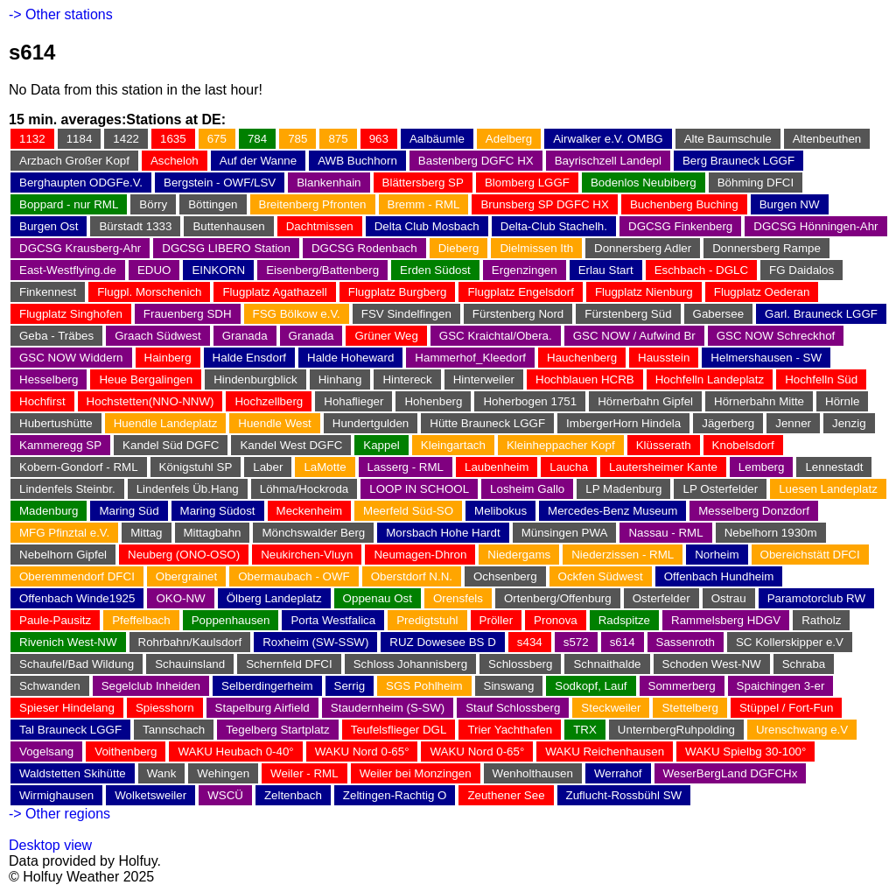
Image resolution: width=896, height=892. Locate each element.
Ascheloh (174, 160)
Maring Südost (218, 510)
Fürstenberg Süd (627, 313)
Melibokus (500, 510)
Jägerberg (728, 423)
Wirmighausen (56, 795)
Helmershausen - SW (766, 357)
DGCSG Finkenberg (680, 226)
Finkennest (47, 292)
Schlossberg (520, 664)
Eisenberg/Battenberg (322, 270)
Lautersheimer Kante (663, 467)
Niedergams (518, 554)
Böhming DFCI (756, 182)
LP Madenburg (623, 488)
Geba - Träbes (56, 335)
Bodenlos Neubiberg (643, 182)
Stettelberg (690, 707)
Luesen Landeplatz (828, 488)
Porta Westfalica (332, 620)
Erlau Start (606, 270)
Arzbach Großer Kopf (74, 160)
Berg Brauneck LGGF (738, 160)
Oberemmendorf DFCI (77, 576)
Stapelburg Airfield (262, 707)
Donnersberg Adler (642, 248)
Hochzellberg (268, 401)
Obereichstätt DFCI (810, 554)
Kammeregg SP (60, 445)
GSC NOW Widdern (71, 357)
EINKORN (218, 270)
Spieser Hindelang (67, 707)
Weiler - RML (304, 773)
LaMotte (325, 467)
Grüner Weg (385, 335)
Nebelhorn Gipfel (63, 554)
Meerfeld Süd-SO (408, 510)
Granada (245, 335)
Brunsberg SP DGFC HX (544, 204)
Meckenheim (309, 510)
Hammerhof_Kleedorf (470, 357)
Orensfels (458, 598)
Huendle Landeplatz (166, 423)
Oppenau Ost (377, 598)
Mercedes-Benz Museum (612, 510)
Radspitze (624, 620)
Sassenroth (685, 642)
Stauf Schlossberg (513, 707)
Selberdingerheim (266, 685)
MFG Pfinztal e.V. (64, 532)
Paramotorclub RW (816, 598)
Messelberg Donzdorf (753, 510)
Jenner (793, 423)
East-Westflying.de (67, 270)
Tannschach (174, 729)
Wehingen (223, 773)
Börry (153, 204)
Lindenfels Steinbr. (67, 488)
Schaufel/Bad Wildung (76, 664)
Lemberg (761, 467)
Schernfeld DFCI (289, 664)
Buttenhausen (228, 226)
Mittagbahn (213, 532)
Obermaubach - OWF (293, 576)
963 (378, 138)
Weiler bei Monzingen (416, 773)
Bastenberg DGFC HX (476, 160)
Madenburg (48, 510)
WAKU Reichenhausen (604, 751)
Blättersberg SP (423, 182)
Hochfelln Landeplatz (709, 379)
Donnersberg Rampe (766, 248)
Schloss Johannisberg (410, 664)
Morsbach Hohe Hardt (443, 532)
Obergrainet (186, 576)
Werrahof (618, 773)
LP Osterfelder (720, 488)
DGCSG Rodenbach (364, 248)
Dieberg (459, 248)
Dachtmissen (320, 226)
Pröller (497, 620)
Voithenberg (125, 751)
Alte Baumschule (728, 138)
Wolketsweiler (150, 795)
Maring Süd (128, 510)
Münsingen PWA (565, 532)
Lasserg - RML (406, 467)
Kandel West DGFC (291, 445)
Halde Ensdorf (249, 357)
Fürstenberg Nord (518, 313)
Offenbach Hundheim (719, 576)
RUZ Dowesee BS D (442, 642)
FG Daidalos (801, 270)
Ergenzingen (524, 270)
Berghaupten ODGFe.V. (81, 182)
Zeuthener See (505, 795)
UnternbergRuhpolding (676, 729)
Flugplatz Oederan (762, 292)
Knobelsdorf (743, 445)
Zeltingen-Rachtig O (395, 795)
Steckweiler (610, 707)
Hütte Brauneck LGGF (487, 423)
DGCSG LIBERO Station (226, 248)
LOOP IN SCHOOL (419, 488)
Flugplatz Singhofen (70, 313)
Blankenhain (328, 182)
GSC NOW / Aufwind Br (634, 335)
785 (297, 138)
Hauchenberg (582, 357)
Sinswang (509, 685)
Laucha (569, 467)
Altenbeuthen (827, 138)
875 (337, 138)
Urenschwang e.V (802, 729)
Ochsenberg (505, 576)
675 (217, 138)
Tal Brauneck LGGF (70, 729)
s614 (622, 642)
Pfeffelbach (141, 620)
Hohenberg (433, 401)
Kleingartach (453, 445)
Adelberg (509, 138)
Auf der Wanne (258, 160)
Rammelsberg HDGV (725, 620)
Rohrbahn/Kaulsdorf (190, 642)
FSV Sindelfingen (406, 313)
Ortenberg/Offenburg (558, 598)
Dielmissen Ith (536, 248)
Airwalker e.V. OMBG (607, 138)
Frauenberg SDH (188, 313)
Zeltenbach (293, 795)
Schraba (804, 664)
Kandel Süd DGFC (170, 445)
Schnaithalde (606, 664)
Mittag (146, 532)
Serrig (350, 685)
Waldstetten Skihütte (72, 773)
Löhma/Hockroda (304, 488)
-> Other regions (59, 813)
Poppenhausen (231, 620)
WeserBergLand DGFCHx (730, 773)
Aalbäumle (437, 138)
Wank (162, 773)
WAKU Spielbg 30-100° (745, 751)
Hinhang (340, 379)
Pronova (556, 620)
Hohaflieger (353, 401)
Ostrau (728, 598)
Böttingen (212, 204)
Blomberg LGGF (527, 182)
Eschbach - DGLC (701, 270)
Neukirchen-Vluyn (307, 554)
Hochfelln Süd (821, 379)
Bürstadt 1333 (135, 226)
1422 (126, 138)
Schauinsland (190, 664)
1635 (173, 138)
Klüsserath (663, 445)
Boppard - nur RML (68, 204)
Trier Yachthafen (509, 729)
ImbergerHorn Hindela (623, 423)
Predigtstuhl (427, 620)
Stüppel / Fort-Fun (786, 707)
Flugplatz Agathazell (274, 292)
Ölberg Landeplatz (274, 598)
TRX (585, 729)
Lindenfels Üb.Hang (187, 488)
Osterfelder (661, 598)
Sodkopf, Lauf (590, 685)
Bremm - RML (424, 204)
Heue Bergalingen (145, 379)
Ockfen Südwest (600, 576)
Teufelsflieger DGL (399, 729)
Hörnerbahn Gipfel (645, 401)
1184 (79, 138)
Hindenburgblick (256, 379)
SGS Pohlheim (424, 685)
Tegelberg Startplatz (278, 729)
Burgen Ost (48, 226)
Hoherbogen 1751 (530, 401)
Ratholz (821, 620)
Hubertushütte (56, 423)
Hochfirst (42, 401)
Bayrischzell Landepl (608, 160)
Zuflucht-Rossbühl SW (624, 795)
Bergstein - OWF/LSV (220, 182)
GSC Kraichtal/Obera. (495, 335)
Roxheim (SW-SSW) (315, 642)
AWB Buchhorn (357, 160)
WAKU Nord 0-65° (362, 751)
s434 (529, 642)
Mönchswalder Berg (313, 532)
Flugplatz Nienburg (644, 292)
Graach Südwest (158, 335)
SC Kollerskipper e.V (790, 642)
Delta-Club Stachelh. (553, 226)
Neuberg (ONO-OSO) (184, 554)
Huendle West (274, 423)
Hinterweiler (483, 379)
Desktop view (50, 845)
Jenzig (849, 423)
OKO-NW (180, 598)
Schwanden (49, 685)
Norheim (716, 554)
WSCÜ (225, 795)
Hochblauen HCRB (585, 379)
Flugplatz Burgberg (397, 292)
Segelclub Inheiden (151, 685)
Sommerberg (682, 685)
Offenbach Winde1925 (77, 598)
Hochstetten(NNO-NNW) (150, 401)
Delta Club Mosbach (427, 226)
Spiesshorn (165, 707)
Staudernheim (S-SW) (387, 707)
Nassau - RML (665, 532)
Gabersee (719, 313)
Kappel (381, 445)
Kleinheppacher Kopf (561, 445)
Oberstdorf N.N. (411, 576)
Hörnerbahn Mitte (759, 401)
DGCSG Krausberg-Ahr (80, 248)
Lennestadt (834, 467)
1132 (32, 138)
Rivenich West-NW (68, 642)
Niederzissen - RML (622, 554)
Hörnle (842, 401)
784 (257, 138)
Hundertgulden (370, 423)
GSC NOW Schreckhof (776, 335)
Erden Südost (435, 270)
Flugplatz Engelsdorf (520, 292)
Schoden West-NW (711, 664)
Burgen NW (790, 204)
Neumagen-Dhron (420, 554)
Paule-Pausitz (55, 620)
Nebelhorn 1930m (770, 532)
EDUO (154, 270)
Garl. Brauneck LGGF (821, 313)
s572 (576, 642)
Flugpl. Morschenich (149, 292)
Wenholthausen (533, 773)
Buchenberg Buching (684, 204)
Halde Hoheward (350, 357)
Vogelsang (46, 751)
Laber (268, 467)
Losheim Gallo (527, 488)
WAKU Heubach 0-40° (235, 751)
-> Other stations (61, 14)
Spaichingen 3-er (781, 685)
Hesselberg (48, 379)
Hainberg (168, 357)
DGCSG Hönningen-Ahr (815, 226)
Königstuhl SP (196, 467)
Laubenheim (496, 467)
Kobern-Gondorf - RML (78, 467)
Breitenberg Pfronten (313, 204)
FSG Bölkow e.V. (296, 313)
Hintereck (406, 379)
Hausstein (664, 357)
